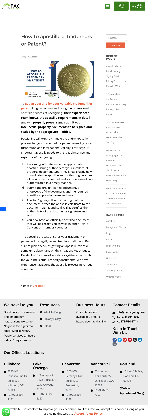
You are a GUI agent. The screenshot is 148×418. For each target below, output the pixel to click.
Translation (111, 264)
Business (110, 239)
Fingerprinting (113, 245)
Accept (79, 413)
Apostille (34, 56)
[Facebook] (3, 209)
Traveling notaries (115, 270)
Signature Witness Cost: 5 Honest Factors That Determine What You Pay (115, 132)
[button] (107, 6)
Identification (112, 252)
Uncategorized (113, 276)
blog (108, 233)
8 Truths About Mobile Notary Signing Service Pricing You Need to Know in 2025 (116, 76)
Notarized (111, 258)
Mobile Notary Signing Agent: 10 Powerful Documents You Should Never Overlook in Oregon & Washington (116, 165)
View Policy (94, 413)
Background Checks (116, 227)
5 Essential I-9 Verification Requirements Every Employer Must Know (116, 104)
